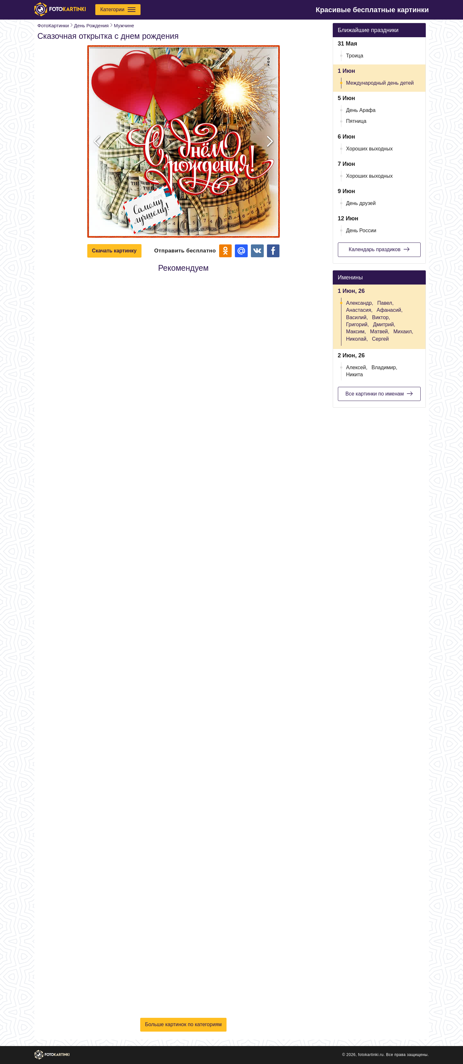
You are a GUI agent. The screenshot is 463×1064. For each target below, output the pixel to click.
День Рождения (91, 25)
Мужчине (124, 25)
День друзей (361, 203)
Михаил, (403, 331)
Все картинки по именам (379, 393)
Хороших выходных (369, 148)
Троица (355, 55)
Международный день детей (380, 83)
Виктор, (381, 317)
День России (361, 230)
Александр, (359, 303)
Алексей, (356, 367)
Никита (354, 374)
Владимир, (384, 367)
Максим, (356, 331)
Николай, (357, 339)
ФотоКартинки (53, 25)
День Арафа (361, 110)
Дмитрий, (384, 324)
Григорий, (357, 324)
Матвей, (379, 331)
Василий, (357, 317)
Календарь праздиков (379, 249)
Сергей (380, 339)
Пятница (356, 121)
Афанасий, (390, 310)
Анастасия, (359, 310)
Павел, (385, 303)
